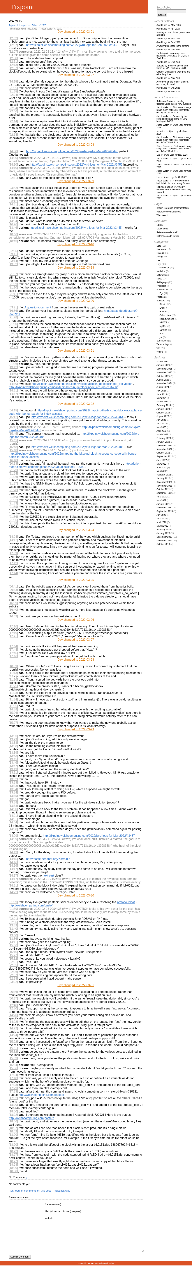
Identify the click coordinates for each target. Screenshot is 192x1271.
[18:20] (13, 1134)
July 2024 (161, 390)
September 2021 (164, 493)
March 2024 (162, 401)
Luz (158, 155)
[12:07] (13, 45)
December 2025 (164, 368)
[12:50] (13, 1008)
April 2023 (161, 431)
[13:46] (13, 762)
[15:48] (13, 447)
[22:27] (13, 334)
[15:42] (13, 417)
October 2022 (163, 452)
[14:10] (13, 164)
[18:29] (13, 1167)
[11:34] (13, 699)
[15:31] (13, 1048)
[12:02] (13, 38)
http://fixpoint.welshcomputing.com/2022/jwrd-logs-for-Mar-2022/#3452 (76, 164)
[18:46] (13, 227)
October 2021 (163, 489)
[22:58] (13, 978)
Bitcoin (162, 304)
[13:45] (13, 759)
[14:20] (13, 1015)
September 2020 (164, 511)
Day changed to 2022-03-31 (75, 985)
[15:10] (13, 952)
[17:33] (13, 1091)
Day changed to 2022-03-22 (75, 403)
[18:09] (13, 1131)
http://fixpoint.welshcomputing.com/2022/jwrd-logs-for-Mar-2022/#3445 (72, 151)
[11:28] (13, 692)
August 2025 (162, 380)
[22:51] (13, 177)
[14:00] (13, 151)
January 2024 (163, 409)
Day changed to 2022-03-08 (75, 144)
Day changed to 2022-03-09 (75, 181)
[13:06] (13, 736)
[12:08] (13, 58)
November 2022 (164, 449)
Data (158, 246)
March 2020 (162, 526)
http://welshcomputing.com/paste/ (30, 905)
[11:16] (13, 679)
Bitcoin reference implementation (172, 208)
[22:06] (13, 111)
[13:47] (13, 765)
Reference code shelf (166, 232)
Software (160, 300)
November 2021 (164, 486)
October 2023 (163, 412)
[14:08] (13, 829)
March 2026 (162, 361)
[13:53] (13, 782)
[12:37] (13, 68)
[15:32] (13, 958)
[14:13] (13, 852)
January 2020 (163, 533)
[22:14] (13, 121)
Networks (161, 275)
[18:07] (13, 1128)
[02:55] (13, 251)
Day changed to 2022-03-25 (75, 579)
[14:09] (13, 835)
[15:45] (13, 433)
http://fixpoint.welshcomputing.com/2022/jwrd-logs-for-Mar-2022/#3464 (77, 417)
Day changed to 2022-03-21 (75, 350)
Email (162, 308)
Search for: (164, 7)
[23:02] (13, 981)
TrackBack (61, 1190)
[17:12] (13, 563)
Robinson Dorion (164, 101)
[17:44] (13, 646)
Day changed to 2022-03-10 (75, 244)
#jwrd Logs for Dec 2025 (168, 62)
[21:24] (13, 473)
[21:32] (13, 500)
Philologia (161, 286)
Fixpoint (22, 7)
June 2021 (161, 496)
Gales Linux (165, 315)
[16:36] (13, 310)
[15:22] (13, 1041)
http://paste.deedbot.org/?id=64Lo (48, 858)
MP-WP (163, 322)
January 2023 (163, 442)
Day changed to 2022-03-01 (75, 31)
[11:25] (13, 686)
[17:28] (13, 1084)
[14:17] (13, 868)
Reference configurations (168, 211)
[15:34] (13, 1064)
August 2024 (162, 387)
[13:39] (13, 752)
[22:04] (13, 94)
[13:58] (13, 802)
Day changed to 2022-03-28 (75, 659)
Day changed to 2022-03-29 (75, 729)
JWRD (159, 256)
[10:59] (13, 666)
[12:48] (13, 1005)
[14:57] (13, 393)
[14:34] (13, 217)
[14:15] (13, 81)
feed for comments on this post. (30, 1190)
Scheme (163, 330)
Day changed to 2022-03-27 (75, 639)
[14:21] (13, 885)
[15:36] (13, 1068)
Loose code (162, 228)
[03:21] (13, 307)
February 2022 (163, 474)
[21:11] (13, 294)
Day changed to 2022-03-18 (75, 267)
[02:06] (13, 922)
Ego (161, 293)
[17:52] (13, 1098)
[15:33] (13, 1058)
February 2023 (163, 438)
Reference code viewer (167, 236)
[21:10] (13, 287)
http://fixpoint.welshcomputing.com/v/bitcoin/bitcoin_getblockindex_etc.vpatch (82, 383)
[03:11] (13, 254)
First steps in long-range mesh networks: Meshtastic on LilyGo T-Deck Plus (173, 56)
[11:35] (13, 706)
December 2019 (164, 537)
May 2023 (161, 427)
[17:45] (13, 653)
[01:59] (13, 902)
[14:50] (13, 383)
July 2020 (161, 515)
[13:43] (13, 756)
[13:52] (13, 264)
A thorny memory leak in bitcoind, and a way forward (172, 83)
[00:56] (13, 991)
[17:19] (13, 633)
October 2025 (163, 376)
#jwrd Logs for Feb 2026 (168, 42)
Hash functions (166, 319)
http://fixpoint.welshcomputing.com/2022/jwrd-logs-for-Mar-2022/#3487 (89, 835)
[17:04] (13, 1074)
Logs (34, 29)
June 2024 (161, 394)
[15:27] (13, 955)
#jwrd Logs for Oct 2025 (168, 88)
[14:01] (13, 815)
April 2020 (161, 522)
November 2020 (164, 507)
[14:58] (13, 709)
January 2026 (163, 365)
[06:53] (13, 589)
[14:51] (13, 390)
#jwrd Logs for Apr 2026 (168, 29)
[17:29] (13, 1088)
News (159, 278)
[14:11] (13, 942)
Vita (158, 348)
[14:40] (13, 373)
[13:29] (13, 739)
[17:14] (13, 573)
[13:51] (13, 772)
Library (159, 225)
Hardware (161, 249)
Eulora (162, 311)
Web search (162, 215)
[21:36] (13, 516)
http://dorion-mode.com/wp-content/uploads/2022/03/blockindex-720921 (75, 465)
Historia (160, 253)
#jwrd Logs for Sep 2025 (168, 91)
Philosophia (162, 289)
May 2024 (161, 398)
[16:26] (13, 224)
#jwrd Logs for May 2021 (173, 197)
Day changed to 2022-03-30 (75, 895)
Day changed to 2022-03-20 (75, 300)
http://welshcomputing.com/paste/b (41, 1094)
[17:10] (13, 1078)
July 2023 (161, 420)
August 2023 (162, 416)
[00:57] (13, 998)
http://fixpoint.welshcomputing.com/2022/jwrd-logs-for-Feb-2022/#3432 (72, 45)
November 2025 (164, 372)
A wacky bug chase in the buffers (172, 46)
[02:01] (13, 918)
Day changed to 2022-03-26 (75, 619)
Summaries (162, 340)
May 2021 (161, 500)
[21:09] (13, 284)
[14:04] (13, 536)
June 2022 (161, 460)
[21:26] (13, 476)
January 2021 (163, 504)
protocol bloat (126, 902)
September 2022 (164, 456)
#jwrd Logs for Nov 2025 (168, 78)
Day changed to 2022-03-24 (75, 530)
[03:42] (13, 187)
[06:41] (13, 586)
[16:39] (13, 603)
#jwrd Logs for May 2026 (168, 25)
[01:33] (13, 357)
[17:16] (13, 626)
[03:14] (13, 260)
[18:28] (13, 1164)
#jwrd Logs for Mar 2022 (27, 25)
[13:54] (13, 789)
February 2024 (163, 405)
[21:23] (13, 470)
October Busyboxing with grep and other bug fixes (173, 73)
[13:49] (13, 769)
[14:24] (13, 1035)
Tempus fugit (162, 344)
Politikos (160, 297)
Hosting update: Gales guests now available (173, 33)
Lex (158, 260)
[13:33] (13, 742)
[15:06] (13, 712)
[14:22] (13, 892)
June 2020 (161, 518)
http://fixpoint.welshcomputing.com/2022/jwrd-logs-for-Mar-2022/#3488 (77, 447)
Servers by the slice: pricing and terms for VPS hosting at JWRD (172, 67)
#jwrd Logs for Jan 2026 (168, 49)
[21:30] (13, 324)
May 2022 (161, 464)
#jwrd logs (26, 29)
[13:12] (13, 367)
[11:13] (13, 672)
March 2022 (162, 471)
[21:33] (13, 503)
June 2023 (161, 423)
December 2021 (164, 482)
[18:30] (13, 1171)
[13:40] (13, 928)
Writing (159, 352)
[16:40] (13, 609)
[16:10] (13, 460)
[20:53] (13, 463)
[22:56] (13, 971)
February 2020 (163, 529)
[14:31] (13, 204)
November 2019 (164, 540)
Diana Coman (163, 164)
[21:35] (13, 88)
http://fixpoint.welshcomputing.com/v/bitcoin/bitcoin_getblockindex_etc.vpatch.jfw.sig (63, 387)
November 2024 (164, 383)
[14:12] (13, 540)
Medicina (160, 271)
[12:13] (13, 64)
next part (48, 875)
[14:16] (13, 862)
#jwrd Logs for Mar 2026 (168, 38)
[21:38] (13, 523)
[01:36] (13, 363)
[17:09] (13, 553)
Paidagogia (162, 282)
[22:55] (13, 965)
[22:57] (13, 975)
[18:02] (13, 1114)
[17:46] (13, 656)
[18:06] (13, 1121)
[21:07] (13, 274)
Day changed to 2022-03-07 (75, 74)
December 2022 (164, 445)
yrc (160, 337)
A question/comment (37, 307)
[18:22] (13, 1151)
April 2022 (161, 467)
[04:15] (13, 410)
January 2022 (163, 478)
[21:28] (13, 317)
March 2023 (162, 434)
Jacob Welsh (162, 107)
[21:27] (13, 483)
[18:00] (13, 1104)
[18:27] (13, 1154)
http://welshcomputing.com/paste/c (31, 1118)
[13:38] (13, 746)
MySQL (163, 326)
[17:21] (13, 636)
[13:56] (13, 938)
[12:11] (13, 61)
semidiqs (160, 131)
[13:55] (13, 795)
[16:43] (13, 616)
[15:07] (13, 722)
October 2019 (163, 544)
